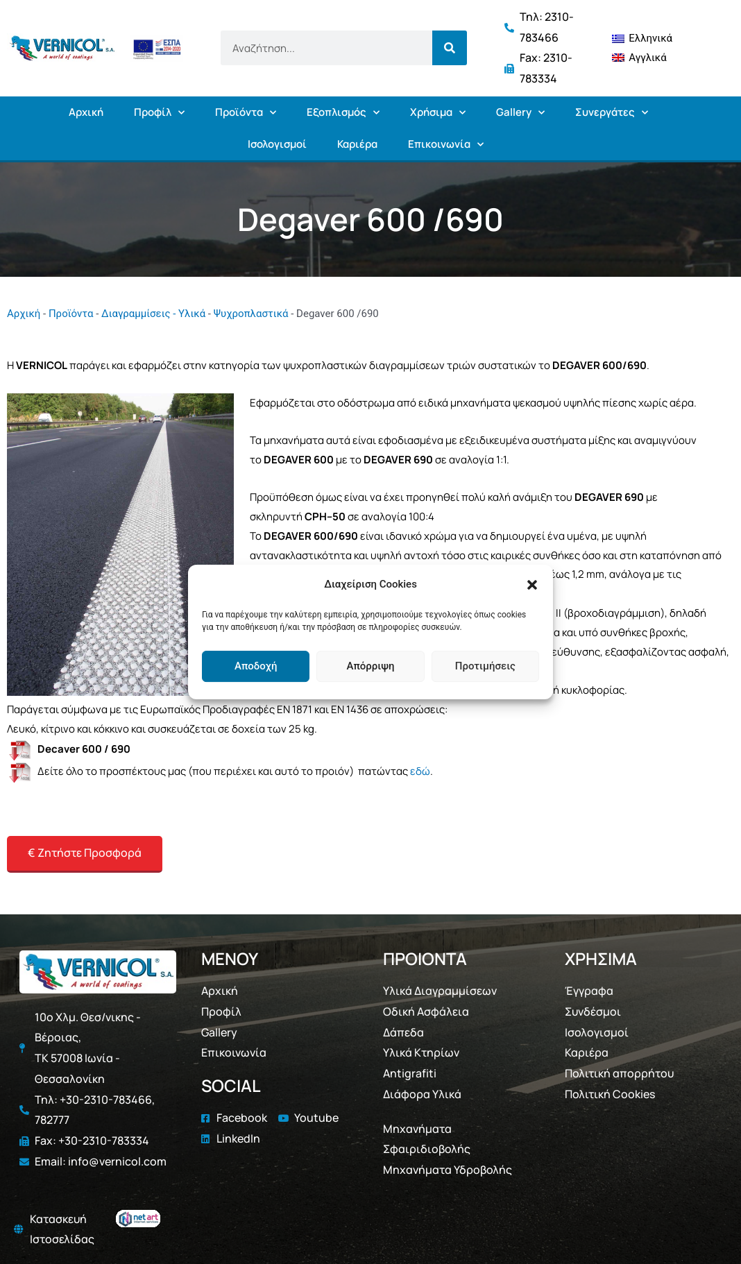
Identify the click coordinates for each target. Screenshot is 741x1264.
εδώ (420, 771)
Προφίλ (159, 112)
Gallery (520, 112)
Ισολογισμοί (277, 144)
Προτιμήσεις (485, 666)
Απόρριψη (370, 666)
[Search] (449, 48)
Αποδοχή (256, 666)
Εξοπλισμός (343, 112)
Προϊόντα (245, 112)
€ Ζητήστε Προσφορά (85, 852)
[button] (532, 585)
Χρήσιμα (438, 112)
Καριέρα (357, 144)
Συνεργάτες (611, 112)
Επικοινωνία (446, 144)
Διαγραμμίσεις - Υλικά (153, 313)
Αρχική (86, 112)
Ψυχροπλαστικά (251, 313)
